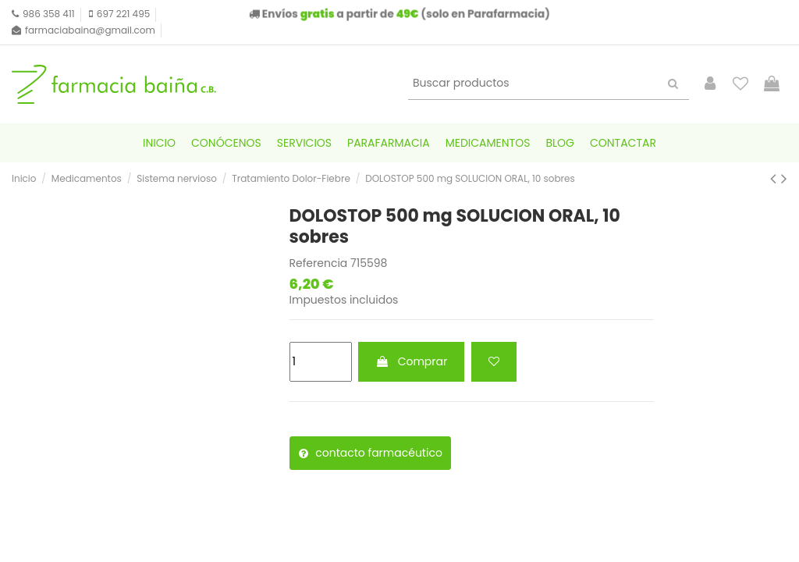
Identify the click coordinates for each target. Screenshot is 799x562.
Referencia (318, 263)
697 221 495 (123, 13)
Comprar (411, 361)
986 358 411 (49, 13)
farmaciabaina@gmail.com (90, 30)
